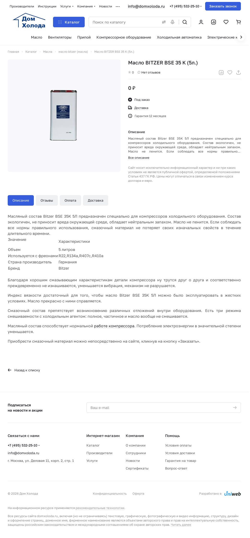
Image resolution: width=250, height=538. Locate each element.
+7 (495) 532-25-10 (184, 6)
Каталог (93, 445)
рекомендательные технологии (100, 508)
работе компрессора (114, 325)
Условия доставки (180, 453)
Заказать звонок (223, 6)
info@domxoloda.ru (146, 6)
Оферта (138, 493)
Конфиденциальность (110, 493)
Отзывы (47, 200)
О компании (136, 445)
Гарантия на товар (180, 461)
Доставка (95, 200)
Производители (99, 453)
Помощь (172, 435)
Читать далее (181, 525)
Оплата (70, 200)
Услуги (92, 461)
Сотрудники (136, 453)
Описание (20, 200)
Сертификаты (137, 468)
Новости (133, 461)
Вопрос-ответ (176, 468)
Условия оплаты (178, 445)
